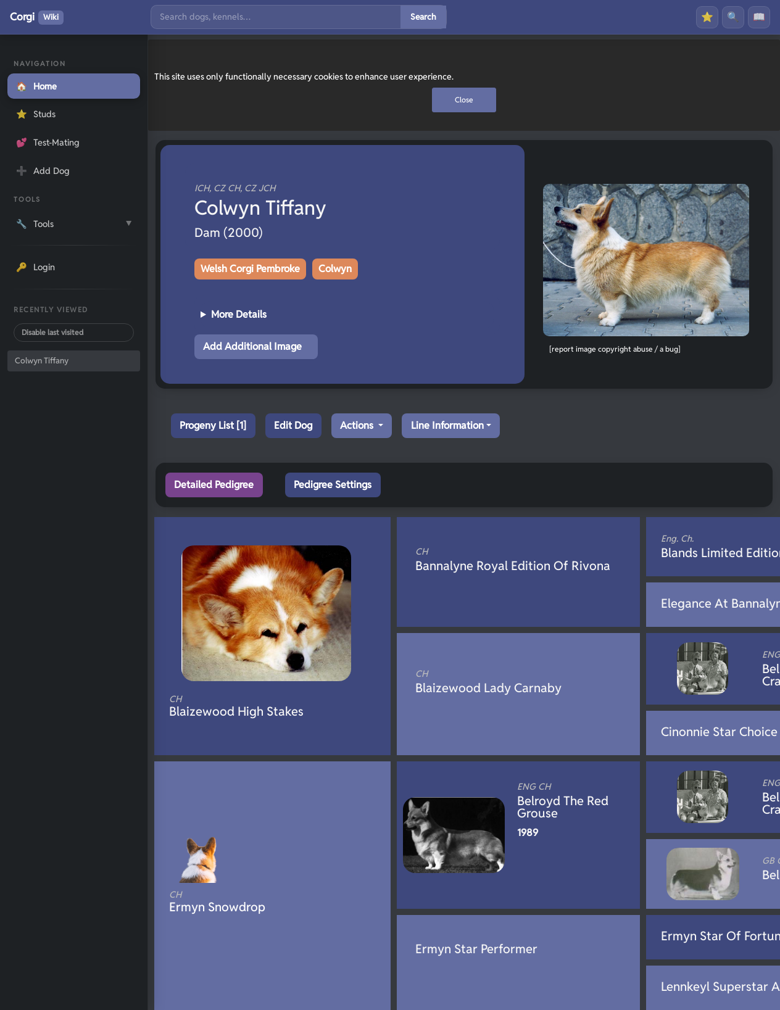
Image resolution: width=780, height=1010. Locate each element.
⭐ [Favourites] (707, 16)
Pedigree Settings (332, 484)
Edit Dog (293, 425)
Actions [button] (358, 425)
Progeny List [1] (213, 425)
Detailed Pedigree (214, 484)
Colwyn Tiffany (41, 360)
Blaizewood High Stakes (251, 706)
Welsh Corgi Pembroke (250, 268)
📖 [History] (759, 16)
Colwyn (335, 268)
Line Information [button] (447, 425)
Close (464, 99)
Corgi (37, 17)
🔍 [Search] (733, 16)
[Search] (275, 17)
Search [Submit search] (423, 16)
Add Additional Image (252, 346)
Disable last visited (52, 332)
